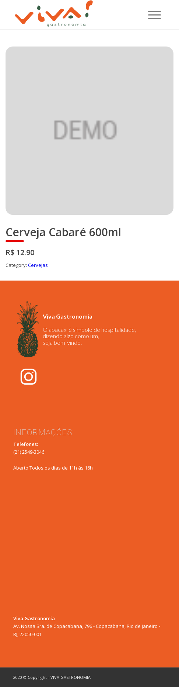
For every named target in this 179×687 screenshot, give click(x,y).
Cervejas (38, 265)
